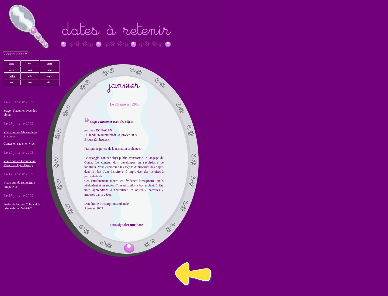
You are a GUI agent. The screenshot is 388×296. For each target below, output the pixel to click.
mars (49, 63)
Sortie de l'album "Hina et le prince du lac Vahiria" (22, 206)
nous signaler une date (126, 225)
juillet (12, 76)
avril (11, 70)
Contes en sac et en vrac (19, 143)
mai (30, 70)
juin (49, 70)
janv (11, 63)
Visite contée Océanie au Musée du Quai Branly (20, 163)
